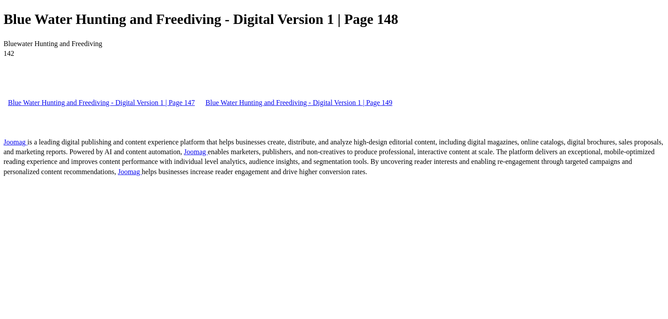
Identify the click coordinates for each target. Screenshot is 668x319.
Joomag (16, 142)
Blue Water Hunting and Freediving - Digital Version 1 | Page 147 (101, 102)
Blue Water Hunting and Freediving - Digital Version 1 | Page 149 (298, 102)
